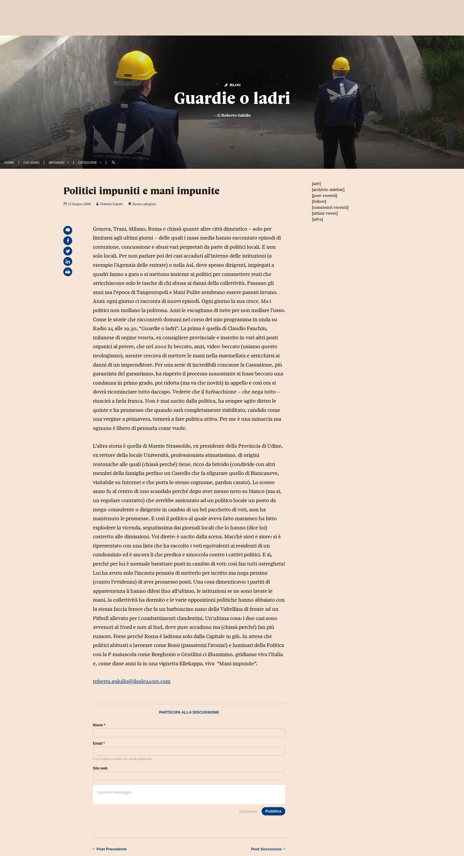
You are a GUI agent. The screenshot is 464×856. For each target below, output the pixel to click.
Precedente (110, 849)
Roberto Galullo (236, 115)
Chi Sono (31, 162)
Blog (232, 84)
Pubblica (273, 811)
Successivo (268, 849)
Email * (99, 743)
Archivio (56, 162)
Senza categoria (144, 204)
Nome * (99, 725)
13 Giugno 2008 (77, 204)
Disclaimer (248, 811)
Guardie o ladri (232, 98)
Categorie (87, 162)
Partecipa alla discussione (189, 712)
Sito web (100, 768)
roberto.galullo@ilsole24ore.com (131, 681)
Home (9, 162)
